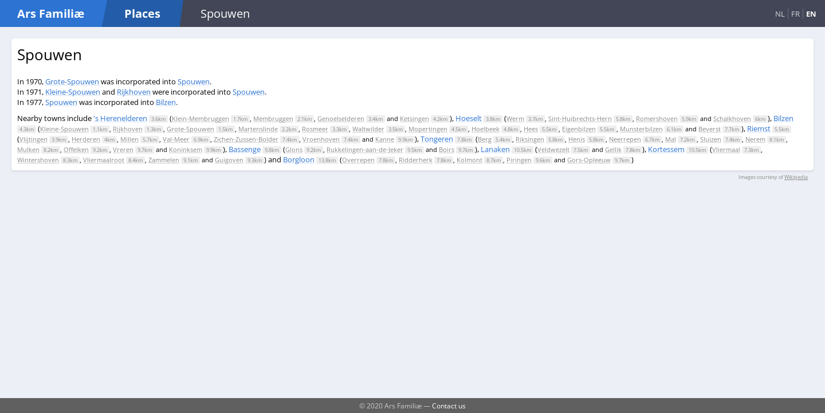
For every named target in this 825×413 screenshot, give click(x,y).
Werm (515, 118)
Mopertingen (427, 128)
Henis (576, 139)
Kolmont (469, 159)
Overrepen (358, 159)
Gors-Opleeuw (589, 159)
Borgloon (299, 159)
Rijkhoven (134, 92)
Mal (670, 139)
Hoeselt (468, 118)
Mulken (28, 149)
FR (795, 14)
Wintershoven (38, 159)
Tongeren (437, 139)
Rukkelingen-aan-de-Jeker (365, 149)
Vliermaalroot (103, 159)
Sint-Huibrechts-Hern (580, 118)
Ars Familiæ (50, 13)
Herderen (86, 139)
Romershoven (657, 118)
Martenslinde (258, 128)
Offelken (76, 149)
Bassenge (245, 149)
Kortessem (666, 149)
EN (811, 14)
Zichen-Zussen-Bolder (246, 139)
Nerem (755, 139)
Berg (485, 139)
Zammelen (163, 159)
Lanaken (495, 149)
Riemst (759, 128)
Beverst (709, 128)
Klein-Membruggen (200, 118)
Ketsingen (414, 118)
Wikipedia (796, 177)
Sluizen (710, 139)
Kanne (384, 139)
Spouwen (194, 81)
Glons (293, 149)
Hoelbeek (486, 128)
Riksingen (530, 139)
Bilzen (166, 102)
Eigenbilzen (579, 128)
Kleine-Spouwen (72, 92)
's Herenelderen (120, 118)
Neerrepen (625, 139)
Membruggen (273, 118)
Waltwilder (368, 128)
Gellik (613, 149)
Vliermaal (726, 149)
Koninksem (185, 149)
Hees (531, 128)
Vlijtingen (33, 139)
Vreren (123, 149)
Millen (129, 139)
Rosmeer (315, 128)
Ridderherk (416, 159)
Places (142, 13)
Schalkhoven (732, 118)
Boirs (446, 149)
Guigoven (229, 159)
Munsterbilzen (641, 128)
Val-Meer (176, 139)
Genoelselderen (340, 118)
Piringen (519, 159)
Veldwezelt (553, 149)
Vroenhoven (321, 139)
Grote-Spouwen (72, 81)
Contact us (449, 405)
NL (780, 14)
